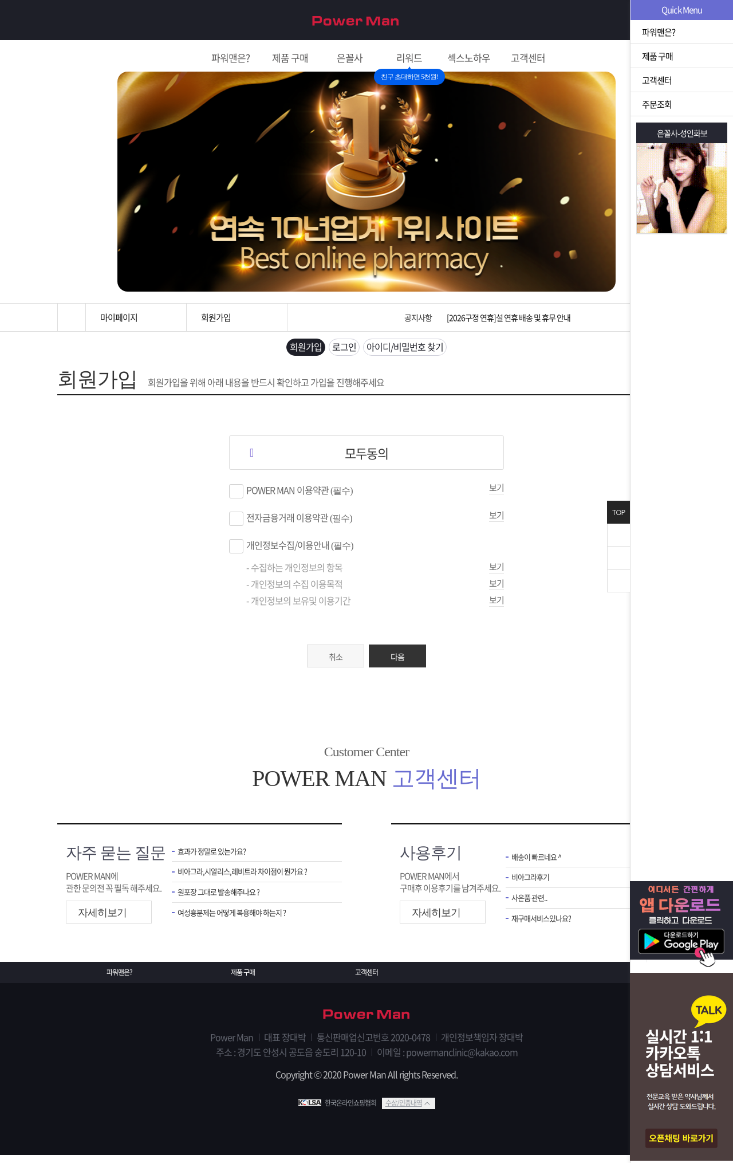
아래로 (618, 580)
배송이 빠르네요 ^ (540, 864)
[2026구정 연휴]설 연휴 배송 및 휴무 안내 (508, 317)
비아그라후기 (533, 885)
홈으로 (71, 317)
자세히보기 (102, 918)
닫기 (618, 535)
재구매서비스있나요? (546, 930)
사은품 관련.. (532, 908)
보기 (496, 493)
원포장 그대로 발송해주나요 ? (226, 902)
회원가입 (611, 20)
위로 (618, 558)
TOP (618, 512)
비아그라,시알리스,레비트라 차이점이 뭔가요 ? (251, 880)
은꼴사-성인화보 (682, 133)
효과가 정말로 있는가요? (218, 858)
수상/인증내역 (403, 1111)
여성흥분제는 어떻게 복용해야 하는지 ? (241, 924)
